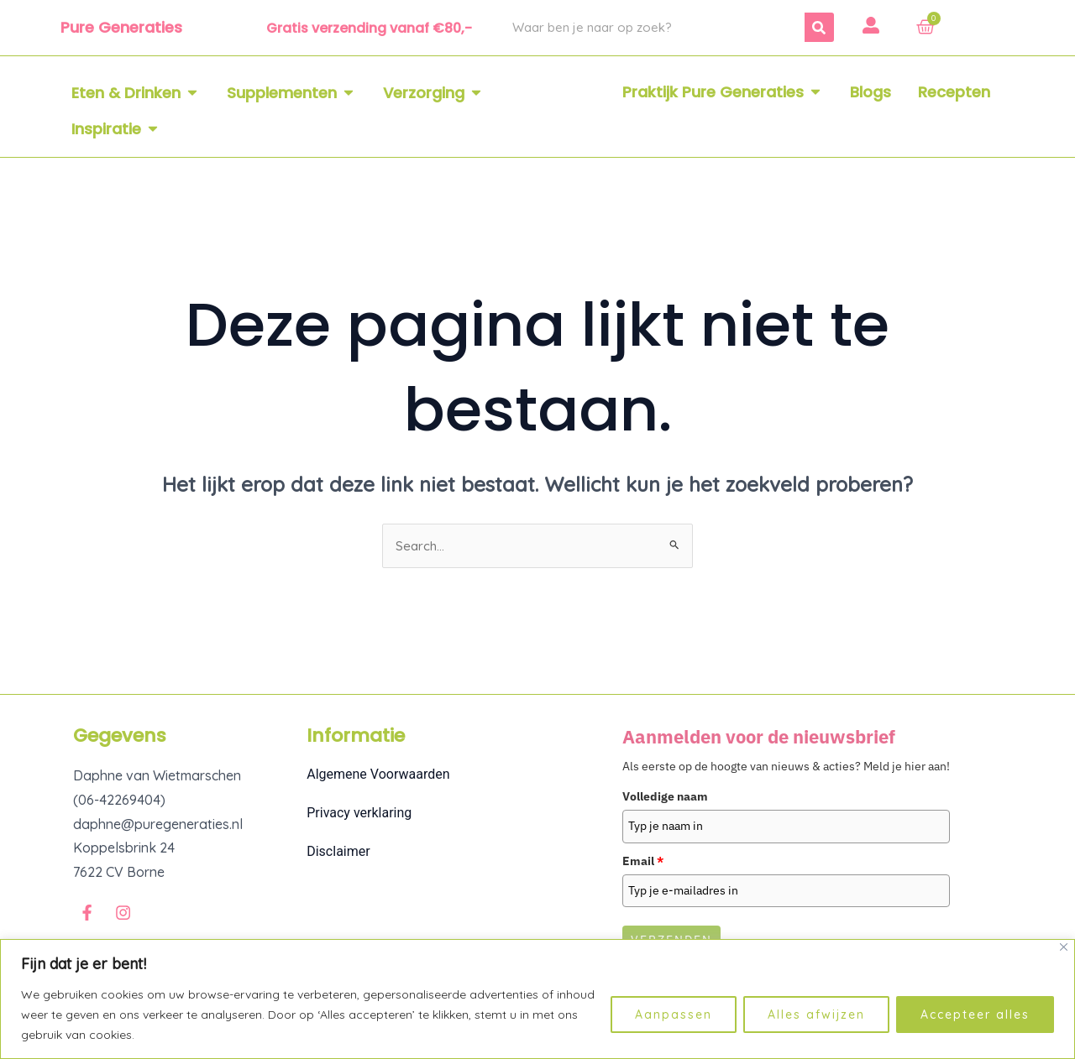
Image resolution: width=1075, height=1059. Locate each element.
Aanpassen (673, 1014)
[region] (537, 999)
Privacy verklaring (359, 814)
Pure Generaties (121, 27)
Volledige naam (665, 798)
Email (642, 861)
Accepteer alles (975, 1014)
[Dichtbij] (1063, 947)
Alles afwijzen (816, 1014)
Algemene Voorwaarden (378, 776)
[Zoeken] (819, 27)
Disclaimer (338, 853)
